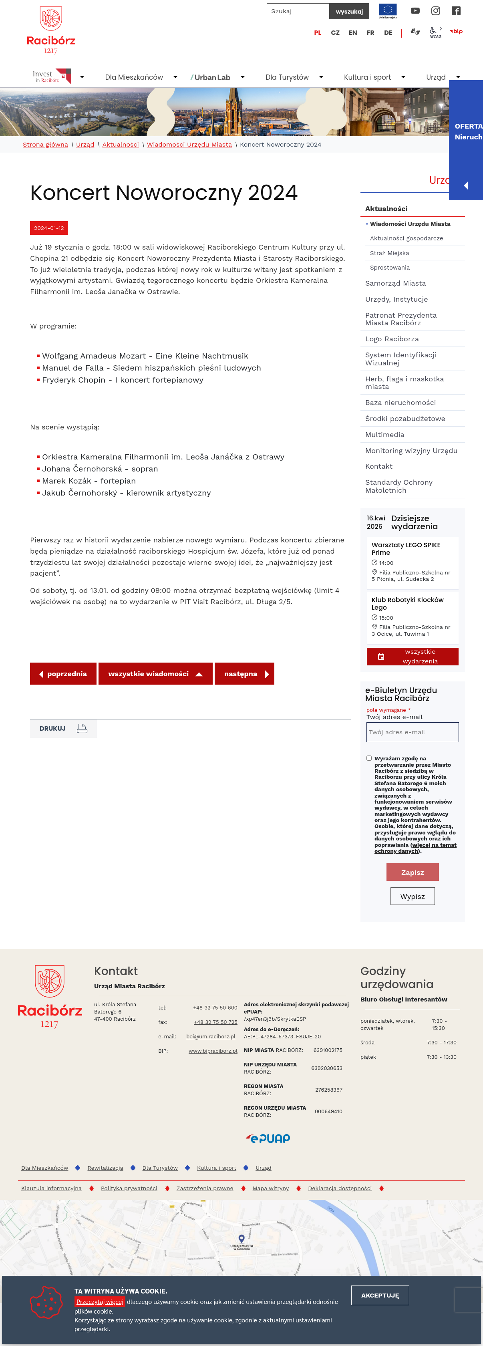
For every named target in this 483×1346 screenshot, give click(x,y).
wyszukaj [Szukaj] (349, 12)
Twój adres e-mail (412, 714)
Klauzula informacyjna (51, 1188)
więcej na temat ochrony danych (415, 848)
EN (353, 32)
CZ (335, 32)
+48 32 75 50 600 (215, 1008)
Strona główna (45, 144)
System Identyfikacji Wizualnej (400, 359)
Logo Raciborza (392, 338)
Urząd (436, 77)
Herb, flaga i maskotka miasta (404, 383)
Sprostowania (390, 267)
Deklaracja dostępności (340, 1188)
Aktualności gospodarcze (406, 238)
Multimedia (385, 434)
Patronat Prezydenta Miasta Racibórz (401, 319)
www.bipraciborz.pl (213, 1051)
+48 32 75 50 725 (215, 1022)
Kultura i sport (367, 77)
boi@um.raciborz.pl (210, 1037)
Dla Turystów (287, 77)
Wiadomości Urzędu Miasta (189, 144)
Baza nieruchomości (400, 402)
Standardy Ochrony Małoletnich (398, 486)
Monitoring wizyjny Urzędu (411, 450)
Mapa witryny (271, 1188)
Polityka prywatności (129, 1188)
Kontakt (378, 466)
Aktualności (120, 144)
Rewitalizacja (105, 1168)
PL (318, 32)
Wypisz (412, 896)
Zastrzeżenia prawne (205, 1188)
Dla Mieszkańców (134, 77)
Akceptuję (380, 1295)
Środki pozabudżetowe (405, 418)
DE (388, 32)
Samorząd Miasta (395, 283)
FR (370, 32)
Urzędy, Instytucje (396, 299)
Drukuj (63, 728)
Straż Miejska (389, 253)
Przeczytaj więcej (99, 1301)
